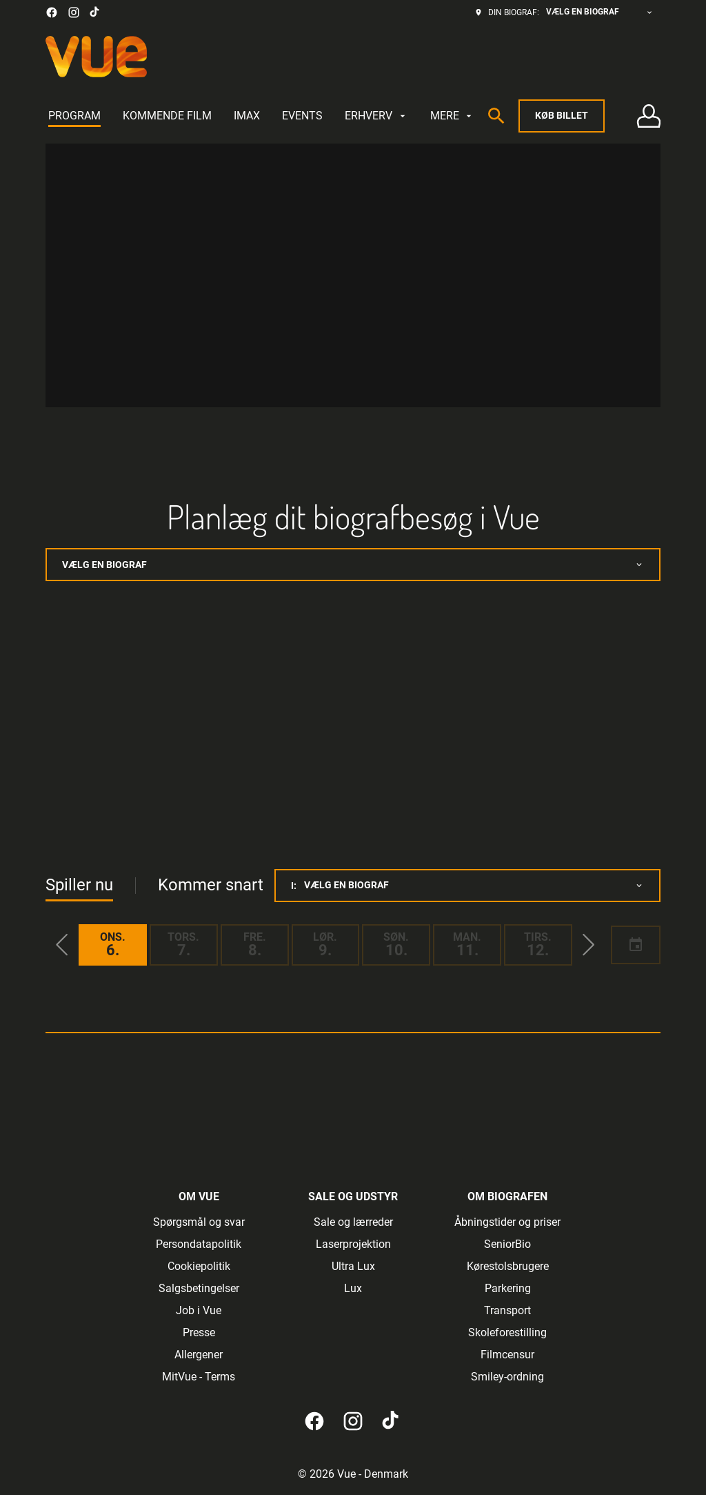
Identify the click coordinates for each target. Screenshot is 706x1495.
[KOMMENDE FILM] (167, 116)
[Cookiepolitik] (199, 1266)
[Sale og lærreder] (353, 1222)
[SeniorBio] (507, 1244)
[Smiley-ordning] (507, 1377)
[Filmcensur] (507, 1355)
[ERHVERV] (376, 116)
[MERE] (452, 116)
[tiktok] (95, 12)
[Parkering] (508, 1289)
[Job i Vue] (198, 1311)
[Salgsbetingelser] (199, 1289)
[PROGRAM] (74, 116)
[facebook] (52, 12)
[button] (62, 944)
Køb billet (561, 115)
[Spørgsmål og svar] (199, 1222)
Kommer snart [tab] (210, 885)
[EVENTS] (302, 116)
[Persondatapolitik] (198, 1244)
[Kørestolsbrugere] (508, 1266)
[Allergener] (198, 1355)
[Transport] (507, 1311)
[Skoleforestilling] (507, 1333)
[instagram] (74, 12)
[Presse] (199, 1333)
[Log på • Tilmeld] (648, 116)
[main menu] (261, 116)
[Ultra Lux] (353, 1266)
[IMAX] (247, 116)
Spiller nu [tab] (79, 885)
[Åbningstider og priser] (507, 1222)
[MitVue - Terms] (198, 1377)
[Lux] (353, 1289)
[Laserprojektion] (353, 1244)
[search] (496, 116)
